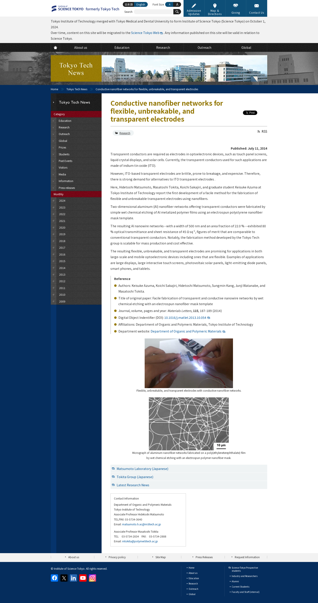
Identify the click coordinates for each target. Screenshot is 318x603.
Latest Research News (133, 485)
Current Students (240, 586)
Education (194, 578)
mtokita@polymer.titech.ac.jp (140, 541)
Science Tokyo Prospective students (245, 569)
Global (192, 594)
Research (124, 133)
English (140, 4)
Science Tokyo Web (145, 32)
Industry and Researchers (244, 576)
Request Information (247, 557)
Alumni (235, 581)
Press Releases (204, 557)
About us (73, 557)
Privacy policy (117, 557)
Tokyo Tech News (76, 89)
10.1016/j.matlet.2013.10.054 (185, 317)
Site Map (160, 557)
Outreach (193, 588)
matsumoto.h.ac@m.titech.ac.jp (141, 524)
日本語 (129, 4)
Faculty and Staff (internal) (245, 592)
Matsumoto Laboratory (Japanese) (142, 468)
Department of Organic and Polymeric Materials (186, 331)
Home (54, 89)
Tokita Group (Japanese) (135, 477)
